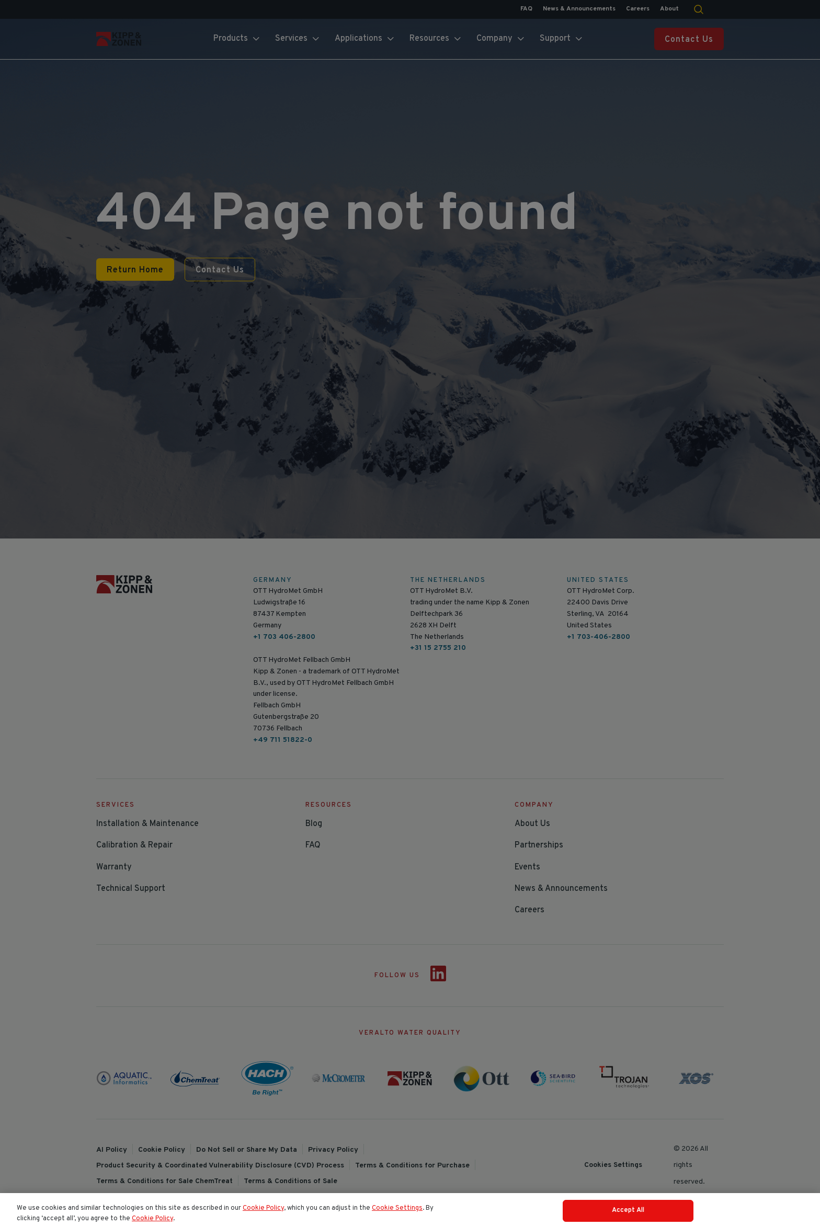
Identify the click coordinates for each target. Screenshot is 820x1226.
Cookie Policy (263, 1219)
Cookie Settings (397, 1219)
